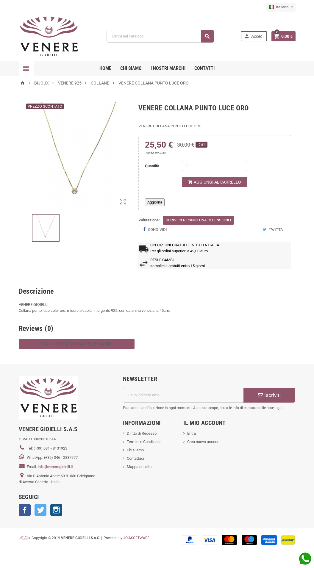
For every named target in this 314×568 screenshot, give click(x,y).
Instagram (56, 510)
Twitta (273, 229)
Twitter (40, 510)
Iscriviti (269, 395)
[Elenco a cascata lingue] (281, 7)
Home (105, 68)
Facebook (25, 510)
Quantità (152, 166)
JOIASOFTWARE (136, 538)
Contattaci (135, 458)
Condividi (155, 229)
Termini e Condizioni (143, 441)
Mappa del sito (139, 466)
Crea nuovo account (204, 441)
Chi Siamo (135, 450)
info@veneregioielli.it (55, 466)
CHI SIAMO (131, 68)
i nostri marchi (168, 68)
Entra (191, 433)
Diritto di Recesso (142, 433)
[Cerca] (160, 36)
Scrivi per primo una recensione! (198, 220)
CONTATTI (204, 68)
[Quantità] (214, 166)
